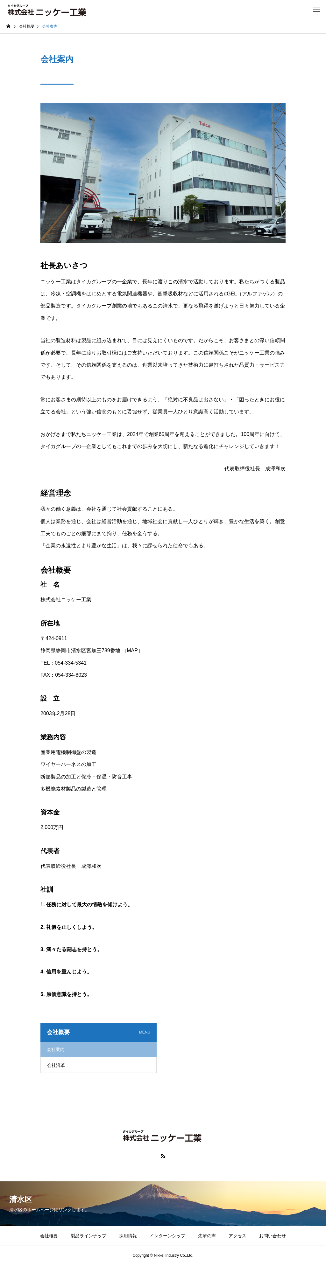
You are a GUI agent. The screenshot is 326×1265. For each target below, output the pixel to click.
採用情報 (128, 1235)
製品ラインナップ (88, 1235)
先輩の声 (207, 1235)
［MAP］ (132, 650)
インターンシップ (167, 1235)
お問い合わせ (272, 1235)
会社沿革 (56, 1065)
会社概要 (49, 1235)
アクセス (237, 1235)
